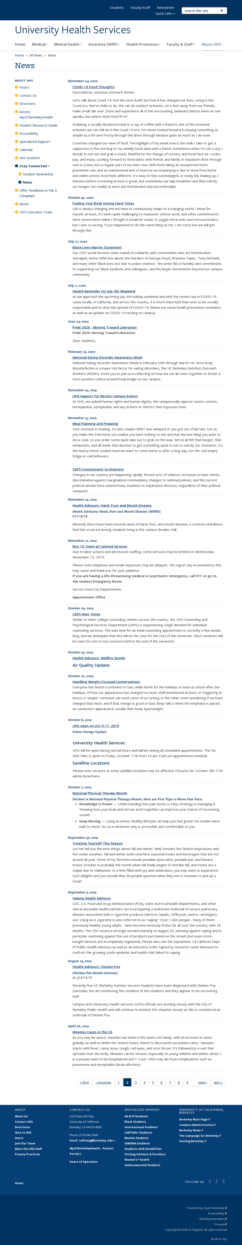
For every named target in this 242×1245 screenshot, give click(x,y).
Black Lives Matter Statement (97, 247)
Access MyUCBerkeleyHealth (36, 114)
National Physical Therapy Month (100, 793)
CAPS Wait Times (86, 614)
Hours (24, 87)
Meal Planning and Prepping (95, 423)
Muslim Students (137, 1138)
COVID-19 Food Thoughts (94, 87)
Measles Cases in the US (92, 1032)
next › (204, 1083)
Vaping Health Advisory (92, 898)
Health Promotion (143, 44)
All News (36, 55)
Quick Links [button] (165, 14)
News (27, 182)
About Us (21, 1116)
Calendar (26, 149)
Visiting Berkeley (193, 1141)
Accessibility (28, 133)
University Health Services (73, 30)
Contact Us (28, 95)
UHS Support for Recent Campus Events (105, 396)
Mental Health (68, 44)
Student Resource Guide (38, 125)
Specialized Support (34, 141)
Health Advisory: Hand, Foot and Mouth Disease (112, 505)
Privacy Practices (27, 1154)
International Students (141, 1127)
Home (20, 44)
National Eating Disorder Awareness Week (107, 357)
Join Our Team (25, 1143)
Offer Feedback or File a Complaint (38, 193)
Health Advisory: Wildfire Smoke (99, 658)
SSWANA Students (137, 1143)
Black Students (135, 1122)
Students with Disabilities (143, 1149)
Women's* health (137, 1160)
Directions (27, 103)
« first (86, 1083)
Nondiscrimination (213, 1219)
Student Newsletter (38, 174)
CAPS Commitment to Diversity (98, 469)
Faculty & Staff (181, 44)
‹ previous (105, 1083)
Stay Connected (34, 167)
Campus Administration (197, 1125)
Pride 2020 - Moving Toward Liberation (105, 327)
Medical (40, 44)
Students (117, 7)
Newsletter (166, 7)
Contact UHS (24, 1122)
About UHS (212, 44)
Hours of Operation (84, 1162)
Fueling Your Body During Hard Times (103, 203)
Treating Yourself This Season (98, 843)
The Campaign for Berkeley (200, 1136)
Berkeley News (191, 1130)
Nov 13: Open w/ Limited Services (100, 546)
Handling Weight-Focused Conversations (106, 681)
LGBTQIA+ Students (138, 1132)
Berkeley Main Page (194, 1119)
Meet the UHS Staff (28, 1149)
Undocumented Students (142, 1165)
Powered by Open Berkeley (207, 1208)
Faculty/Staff (140, 7)
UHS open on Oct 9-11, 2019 (96, 725)
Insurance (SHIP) (104, 44)
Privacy (220, 1224)
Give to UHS (23, 1132)
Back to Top (219, 1239)
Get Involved (29, 157)
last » (219, 1083)
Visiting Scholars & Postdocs (145, 1154)
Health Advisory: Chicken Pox (96, 966)
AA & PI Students (136, 1116)
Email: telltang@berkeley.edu (92, 1140)
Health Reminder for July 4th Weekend (104, 291)
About (24, 204)
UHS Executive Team (35, 212)
